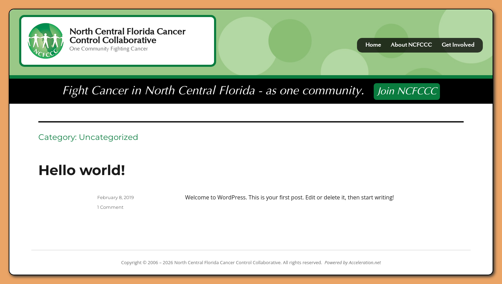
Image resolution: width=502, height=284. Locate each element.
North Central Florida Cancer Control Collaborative (127, 36)
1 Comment (110, 207)
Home (373, 44)
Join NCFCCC (406, 91)
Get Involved (458, 44)
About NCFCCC (411, 44)
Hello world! (81, 170)
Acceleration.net (365, 262)
